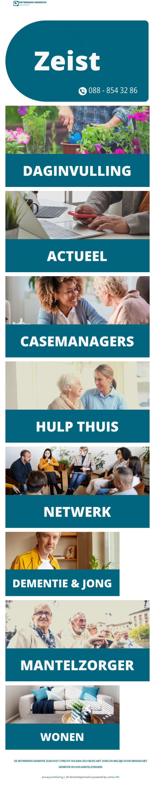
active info (113, 777)
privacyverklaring (52, 777)
